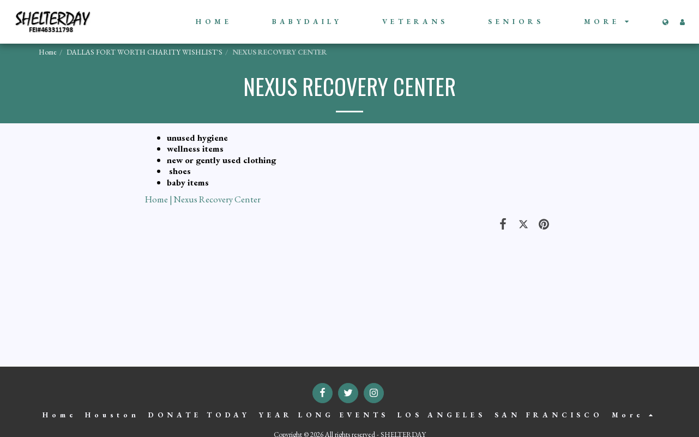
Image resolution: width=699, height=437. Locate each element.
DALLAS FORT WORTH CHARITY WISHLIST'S (144, 52)
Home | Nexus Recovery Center (203, 199)
